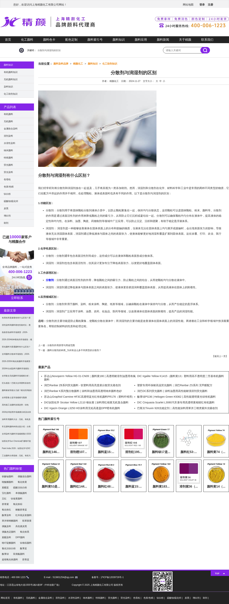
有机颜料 (8, 114)
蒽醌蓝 (5, 487)
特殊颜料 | (101, 598)
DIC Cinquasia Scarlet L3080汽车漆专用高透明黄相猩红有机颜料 (175, 402)
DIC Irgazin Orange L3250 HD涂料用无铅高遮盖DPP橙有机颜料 (82, 408)
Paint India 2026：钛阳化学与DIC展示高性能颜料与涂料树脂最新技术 (16, 449)
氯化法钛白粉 (9, 548)
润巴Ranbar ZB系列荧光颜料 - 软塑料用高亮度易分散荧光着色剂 (82, 385)
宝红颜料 (6, 493)
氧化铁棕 (17, 504)
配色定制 (71, 39)
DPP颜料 (20, 537)
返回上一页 (220, 356)
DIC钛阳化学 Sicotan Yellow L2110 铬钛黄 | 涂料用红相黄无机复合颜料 (86, 402)
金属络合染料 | (46, 598)
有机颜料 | (18, 598)
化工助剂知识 (109, 63)
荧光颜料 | (113, 598)
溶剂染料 (8, 136)
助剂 (6, 223)
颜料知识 (119, 39)
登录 (202, 4)
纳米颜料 (8, 150)
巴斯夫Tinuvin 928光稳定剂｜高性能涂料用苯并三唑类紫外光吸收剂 (177, 408)
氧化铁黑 (24, 532)
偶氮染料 (6, 526)
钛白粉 (7, 194)
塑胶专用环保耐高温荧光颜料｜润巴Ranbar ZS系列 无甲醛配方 (174, 385)
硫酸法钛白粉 (20, 487)
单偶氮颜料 (21, 493)
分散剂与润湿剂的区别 (49, 50)
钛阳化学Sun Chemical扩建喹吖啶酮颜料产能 (16, 442)
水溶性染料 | (74, 598)
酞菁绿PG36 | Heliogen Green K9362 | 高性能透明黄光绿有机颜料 (176, 396)
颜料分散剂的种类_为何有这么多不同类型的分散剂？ (74, 350)
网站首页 (5, 598)
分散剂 (50, 280)
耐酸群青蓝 (21, 509)
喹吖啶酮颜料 (9, 543)
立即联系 (17, 298)
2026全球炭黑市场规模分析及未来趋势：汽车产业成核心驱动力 (16, 413)
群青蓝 (25, 559)
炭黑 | (188, 598)
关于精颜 (185, 39)
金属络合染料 (11, 128)
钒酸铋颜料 (7, 476)
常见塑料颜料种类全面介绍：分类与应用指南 (16, 428)
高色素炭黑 (21, 526)
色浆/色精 (9, 186)
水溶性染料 (9, 143)
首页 (8, 39)
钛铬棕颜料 (25, 543)
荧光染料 (8, 172)
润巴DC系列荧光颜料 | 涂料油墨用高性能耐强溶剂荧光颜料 (172, 390)
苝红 (4, 498)
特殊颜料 (8, 157)
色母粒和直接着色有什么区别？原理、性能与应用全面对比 (16, 319)
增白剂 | (197, 598)
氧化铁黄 (22, 482)
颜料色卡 (49, 39)
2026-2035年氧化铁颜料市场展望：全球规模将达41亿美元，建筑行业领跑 (17, 362)
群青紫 (5, 504)
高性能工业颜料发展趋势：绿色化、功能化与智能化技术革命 (15, 406)
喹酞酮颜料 (7, 482)
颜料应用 (141, 39)
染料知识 (8, 86)
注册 (210, 4)
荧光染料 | (126, 598)
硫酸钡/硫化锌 (11, 201)
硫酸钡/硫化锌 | (175, 598)
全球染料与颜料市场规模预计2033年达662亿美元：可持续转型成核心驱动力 (17, 435)
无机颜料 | (31, 598)
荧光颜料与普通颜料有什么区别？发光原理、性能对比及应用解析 (16, 348)
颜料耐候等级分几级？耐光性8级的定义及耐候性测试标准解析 (17, 391)
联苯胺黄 (26, 520)
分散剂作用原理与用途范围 (61, 345)
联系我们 (207, 39)
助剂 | (206, 598)
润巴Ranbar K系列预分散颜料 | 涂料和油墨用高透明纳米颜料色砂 (83, 390)
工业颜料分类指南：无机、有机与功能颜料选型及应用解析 (16, 457)
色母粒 (7, 179)
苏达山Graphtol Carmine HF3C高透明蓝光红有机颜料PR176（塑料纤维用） (89, 396)
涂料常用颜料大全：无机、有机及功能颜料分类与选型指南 (16, 420)
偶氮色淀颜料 (9, 532)
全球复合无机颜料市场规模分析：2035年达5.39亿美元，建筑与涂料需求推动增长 (16, 377)
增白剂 (7, 215)
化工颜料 (27, 39)
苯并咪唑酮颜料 (10, 520)
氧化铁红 (6, 509)
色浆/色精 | (149, 598)
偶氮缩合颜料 (24, 476)
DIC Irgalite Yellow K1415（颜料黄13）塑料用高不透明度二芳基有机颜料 (180, 376)
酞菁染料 (6, 515)
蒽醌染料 (6, 537)
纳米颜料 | (88, 598)
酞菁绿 (5, 554)
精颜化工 (78, 63)
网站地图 (188, 4)
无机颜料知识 (11, 79)
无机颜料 (8, 121)
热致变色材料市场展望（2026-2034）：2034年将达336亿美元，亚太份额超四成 (16, 333)
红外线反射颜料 (23, 515)
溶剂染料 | (61, 598)
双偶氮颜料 (19, 554)
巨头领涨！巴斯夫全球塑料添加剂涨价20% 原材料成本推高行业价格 (16, 384)
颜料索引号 (95, 39)
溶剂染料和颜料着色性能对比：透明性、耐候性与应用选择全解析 (16, 326)
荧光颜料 (8, 165)
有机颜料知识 (11, 72)
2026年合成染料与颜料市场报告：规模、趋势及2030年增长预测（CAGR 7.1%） (16, 369)
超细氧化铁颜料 (10, 559)
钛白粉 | (161, 598)
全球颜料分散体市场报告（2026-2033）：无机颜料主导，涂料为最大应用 (16, 355)
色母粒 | (137, 598)
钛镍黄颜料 (16, 498)
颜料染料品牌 (60, 63)
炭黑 (6, 208)
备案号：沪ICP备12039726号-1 (108, 577)
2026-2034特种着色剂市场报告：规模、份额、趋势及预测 (17, 340)
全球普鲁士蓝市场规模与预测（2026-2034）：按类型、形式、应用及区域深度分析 (17, 398)
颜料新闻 (163, 39)
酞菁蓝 (23, 548)
